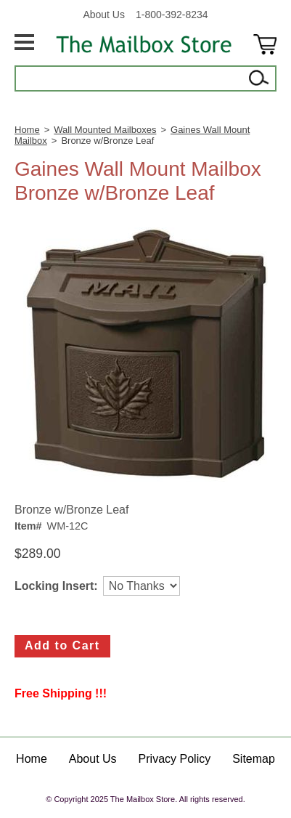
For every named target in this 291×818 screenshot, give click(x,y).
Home (27, 129)
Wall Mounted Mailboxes (105, 129)
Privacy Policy (175, 759)
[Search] (130, 78)
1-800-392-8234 (172, 14)
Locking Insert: (56, 586)
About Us (104, 14)
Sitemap (253, 759)
